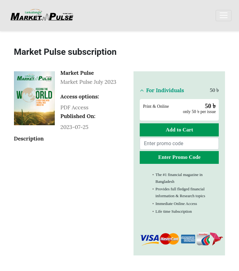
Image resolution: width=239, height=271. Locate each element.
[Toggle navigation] (224, 15)
